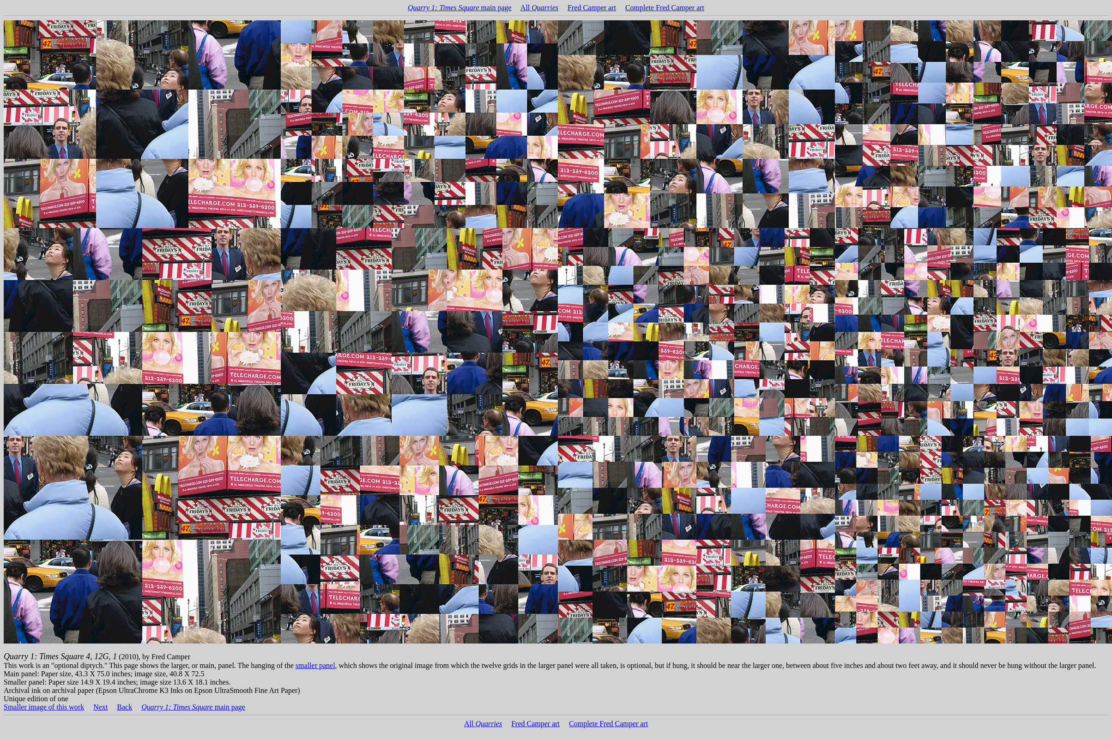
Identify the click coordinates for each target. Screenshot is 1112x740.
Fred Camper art (592, 8)
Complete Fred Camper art (664, 8)
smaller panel (315, 665)
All (539, 8)
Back (124, 707)
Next (100, 707)
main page (460, 8)
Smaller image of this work (44, 707)
